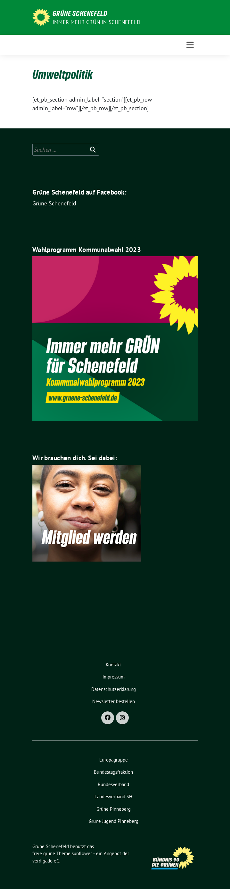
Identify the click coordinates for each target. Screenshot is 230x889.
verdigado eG (45, 861)
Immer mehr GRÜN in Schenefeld (96, 22)
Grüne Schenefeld (80, 13)
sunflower (82, 853)
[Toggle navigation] (190, 45)
